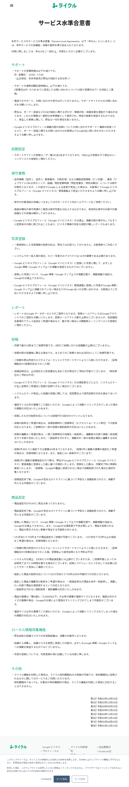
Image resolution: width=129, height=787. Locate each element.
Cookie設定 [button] (46, 779)
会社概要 (105, 747)
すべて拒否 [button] (80, 779)
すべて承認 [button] (62, 779)
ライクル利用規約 (79, 749)
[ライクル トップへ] (64, 5)
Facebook (105, 751)
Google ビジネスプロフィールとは (51, 751)
